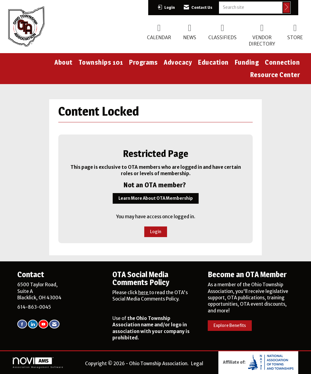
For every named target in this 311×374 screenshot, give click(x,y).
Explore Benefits (230, 325)
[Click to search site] (286, 7)
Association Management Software (38, 362)
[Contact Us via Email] (54, 324)
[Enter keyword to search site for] (250, 7)
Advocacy (178, 62)
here (143, 292)
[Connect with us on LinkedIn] (33, 324)
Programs (143, 62)
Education (213, 62)
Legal (197, 363)
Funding (247, 62)
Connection (282, 62)
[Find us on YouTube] (43, 324)
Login (155, 231)
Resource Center (275, 75)
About (63, 62)
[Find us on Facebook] (22, 324)
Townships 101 (101, 62)
